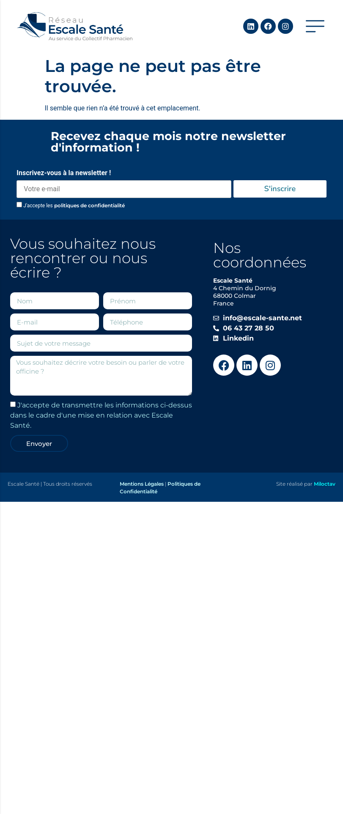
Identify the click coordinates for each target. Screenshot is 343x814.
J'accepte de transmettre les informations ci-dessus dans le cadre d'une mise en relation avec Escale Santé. (101, 415)
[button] (315, 26)
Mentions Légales (142, 484)
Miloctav (324, 484)
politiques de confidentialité (89, 205)
